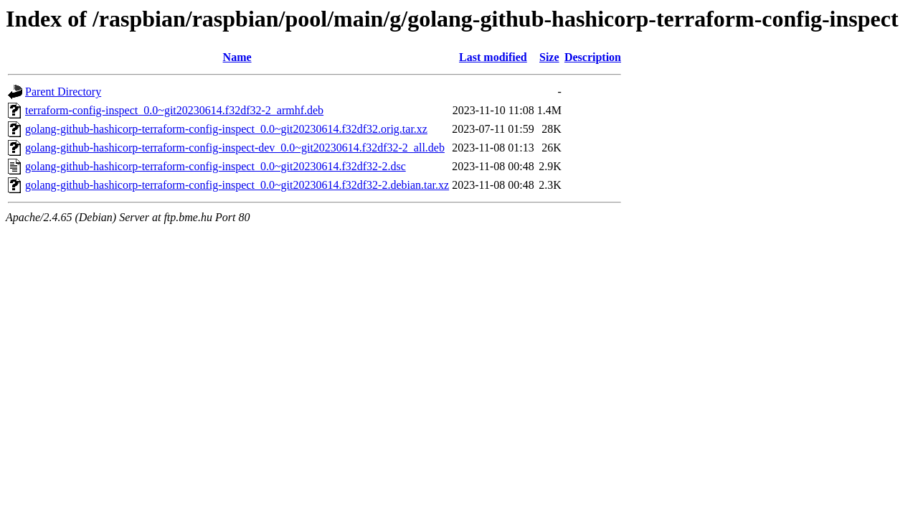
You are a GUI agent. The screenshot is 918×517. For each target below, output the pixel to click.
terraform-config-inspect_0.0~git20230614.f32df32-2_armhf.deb (174, 110)
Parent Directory (63, 91)
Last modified (493, 57)
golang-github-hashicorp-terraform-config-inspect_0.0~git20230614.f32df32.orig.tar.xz (226, 129)
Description (592, 57)
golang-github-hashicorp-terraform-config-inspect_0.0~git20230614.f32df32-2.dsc (215, 166)
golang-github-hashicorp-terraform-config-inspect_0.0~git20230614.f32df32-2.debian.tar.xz (237, 185)
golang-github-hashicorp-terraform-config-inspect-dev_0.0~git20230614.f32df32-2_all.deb (235, 147)
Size (549, 57)
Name (237, 57)
